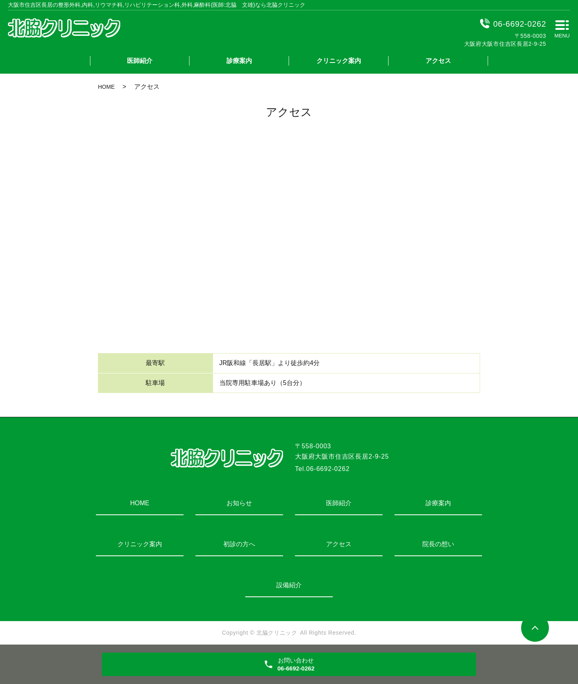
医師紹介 (139, 60)
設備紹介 (289, 585)
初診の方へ (239, 544)
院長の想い (438, 544)
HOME (106, 87)
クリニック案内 (338, 60)
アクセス (438, 60)
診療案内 (239, 60)
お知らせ (239, 503)
